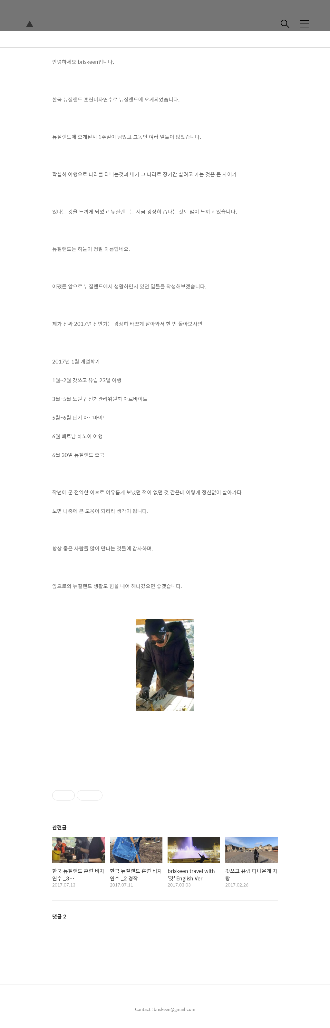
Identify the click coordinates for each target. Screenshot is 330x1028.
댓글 (59, 916)
